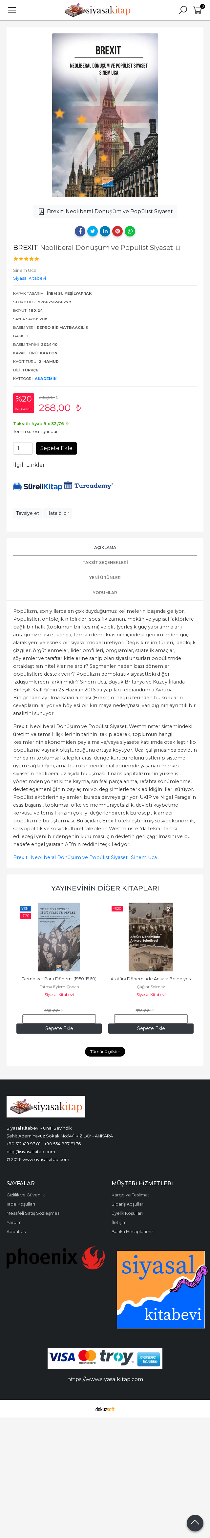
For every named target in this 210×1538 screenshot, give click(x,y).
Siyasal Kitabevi (59, 994)
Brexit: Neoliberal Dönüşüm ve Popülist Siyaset (105, 212)
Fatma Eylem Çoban (59, 986)
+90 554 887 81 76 (62, 1143)
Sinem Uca (144, 857)
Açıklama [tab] (105, 547)
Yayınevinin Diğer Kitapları (105, 888)
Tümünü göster (105, 1051)
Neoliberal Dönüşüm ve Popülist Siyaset (79, 857)
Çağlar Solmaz (151, 986)
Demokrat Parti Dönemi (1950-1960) (59, 978)
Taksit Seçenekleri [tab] (105, 562)
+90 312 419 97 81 (23, 1143)
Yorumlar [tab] (105, 592)
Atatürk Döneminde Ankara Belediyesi (151, 978)
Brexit (20, 857)
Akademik (45, 378)
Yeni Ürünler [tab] (105, 577)
